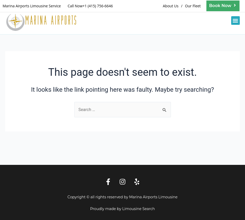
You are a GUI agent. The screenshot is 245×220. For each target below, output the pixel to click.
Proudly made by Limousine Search (122, 208)
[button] (235, 20)
